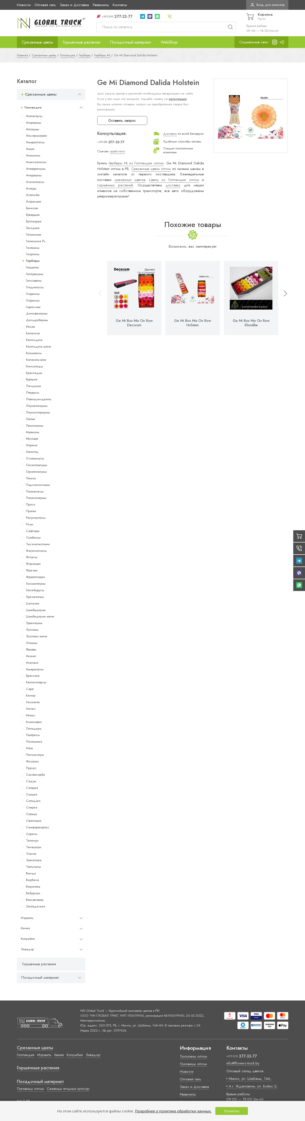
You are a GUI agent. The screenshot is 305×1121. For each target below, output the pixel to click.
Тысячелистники (38, 544)
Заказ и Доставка (74, 5)
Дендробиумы (37, 320)
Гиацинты (32, 267)
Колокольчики (36, 359)
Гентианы (32, 247)
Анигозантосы (36, 162)
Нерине (31, 445)
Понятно (231, 1111)
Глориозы (33, 293)
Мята (29, 748)
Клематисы (34, 353)
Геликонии (33, 234)
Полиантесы (35, 491)
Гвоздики (32, 228)
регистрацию (178, 98)
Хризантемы (35, 596)
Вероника (33, 886)
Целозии (32, 603)
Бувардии (33, 214)
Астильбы (33, 195)
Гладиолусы (35, 287)
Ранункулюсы (36, 517)
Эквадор (27, 949)
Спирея (31, 807)
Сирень (31, 834)
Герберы (32, 260)
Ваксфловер (34, 899)
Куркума (31, 379)
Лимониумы (34, 425)
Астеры (31, 188)
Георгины (32, 254)
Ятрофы (31, 649)
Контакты (120, 5)
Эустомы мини (36, 636)
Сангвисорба (35, 774)
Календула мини (38, 346)
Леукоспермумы (38, 412)
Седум (31, 781)
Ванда (31, 873)
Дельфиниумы (37, 313)
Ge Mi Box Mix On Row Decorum (134, 322)
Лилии (30, 419)
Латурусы (32, 392)
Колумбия (28, 938)
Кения (25, 928)
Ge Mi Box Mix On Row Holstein (192, 322)
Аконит (31, 656)
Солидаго (33, 800)
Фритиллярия (35, 577)
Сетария (32, 787)
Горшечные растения (81, 42)
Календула (34, 340)
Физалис (32, 761)
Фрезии (31, 570)
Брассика (32, 675)
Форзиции (33, 563)
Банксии (32, 208)
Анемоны (33, 155)
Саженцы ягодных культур (68, 1088)
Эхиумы (31, 642)
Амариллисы (35, 142)
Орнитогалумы (36, 471)
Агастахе (32, 662)
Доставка (170, 133)
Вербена (32, 880)
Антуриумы (34, 175)
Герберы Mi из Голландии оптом (136, 163)
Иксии (30, 326)
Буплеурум (33, 221)
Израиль (27, 918)
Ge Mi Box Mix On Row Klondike (251, 322)
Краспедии (34, 373)
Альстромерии (36, 135)
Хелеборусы (35, 590)
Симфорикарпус (37, 827)
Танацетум (33, 847)
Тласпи (31, 853)
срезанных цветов (129, 179)
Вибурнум (33, 893)
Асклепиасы (35, 182)
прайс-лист (117, 151)
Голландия (32, 107)
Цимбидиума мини (40, 616)
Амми (30, 148)
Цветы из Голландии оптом (174, 179)
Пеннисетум (35, 754)
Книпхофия (34, 722)
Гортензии (33, 307)
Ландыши (33, 386)
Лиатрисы (33, 735)
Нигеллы (32, 451)
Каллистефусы (36, 682)
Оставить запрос (122, 120)
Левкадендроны (38, 399)
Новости (24, 5)
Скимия (31, 794)
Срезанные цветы (37, 42)
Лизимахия (34, 741)
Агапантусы (34, 116)
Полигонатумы (36, 497)
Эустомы (32, 629)
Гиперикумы (34, 274)
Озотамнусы (35, 458)
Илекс (30, 715)
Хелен (31, 708)
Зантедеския (35, 906)
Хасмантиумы (36, 583)
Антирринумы (36, 168)
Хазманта (33, 702)
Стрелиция (33, 820)
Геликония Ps (35, 241)
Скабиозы (33, 537)
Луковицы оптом (30, 1088)
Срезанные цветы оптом (151, 168)
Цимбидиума (36, 610)
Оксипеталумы (36, 465)
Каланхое (33, 333)
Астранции (33, 201)
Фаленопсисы (36, 550)
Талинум (32, 840)
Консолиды (34, 366)
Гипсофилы (34, 280)
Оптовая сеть (45, 5)
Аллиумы (32, 129)
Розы (29, 524)
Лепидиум (33, 728)
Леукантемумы (37, 405)
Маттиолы (32, 432)
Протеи (31, 511)
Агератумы (33, 122)
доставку (173, 185)
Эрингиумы (34, 623)
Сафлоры (32, 531)
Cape (30, 689)
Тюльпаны (33, 866)
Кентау (31, 695)
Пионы (31, 478)
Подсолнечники (38, 484)
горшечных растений (115, 185)
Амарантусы (35, 669)
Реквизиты (101, 5)
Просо (30, 504)
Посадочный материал (130, 42)
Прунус (31, 768)
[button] (283, 298)
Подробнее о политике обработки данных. (173, 1111)
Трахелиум (34, 860)
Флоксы (31, 557)
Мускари (32, 438)
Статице (31, 814)
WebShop (169, 42)
